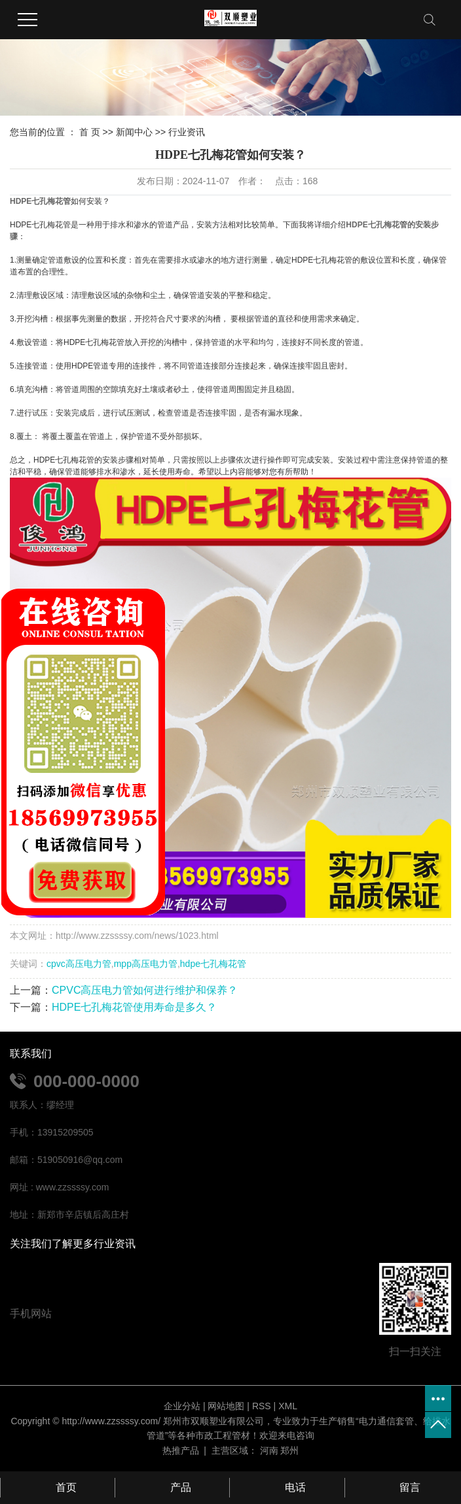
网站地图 (226, 1406)
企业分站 (182, 1406)
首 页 (89, 132)
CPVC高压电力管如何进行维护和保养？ (145, 990)
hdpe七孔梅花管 (213, 963)
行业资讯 (186, 132)
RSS (261, 1406)
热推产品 (180, 1450)
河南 (269, 1450)
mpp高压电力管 (145, 963)
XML (287, 1406)
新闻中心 (134, 132)
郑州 (289, 1450)
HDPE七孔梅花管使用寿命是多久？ (134, 1007)
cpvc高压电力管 (78, 963)
